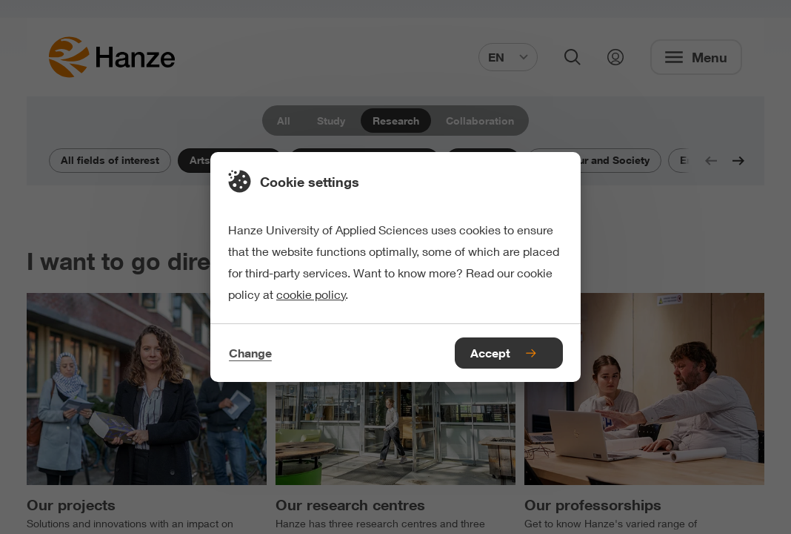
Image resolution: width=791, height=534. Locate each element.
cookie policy (311, 294)
